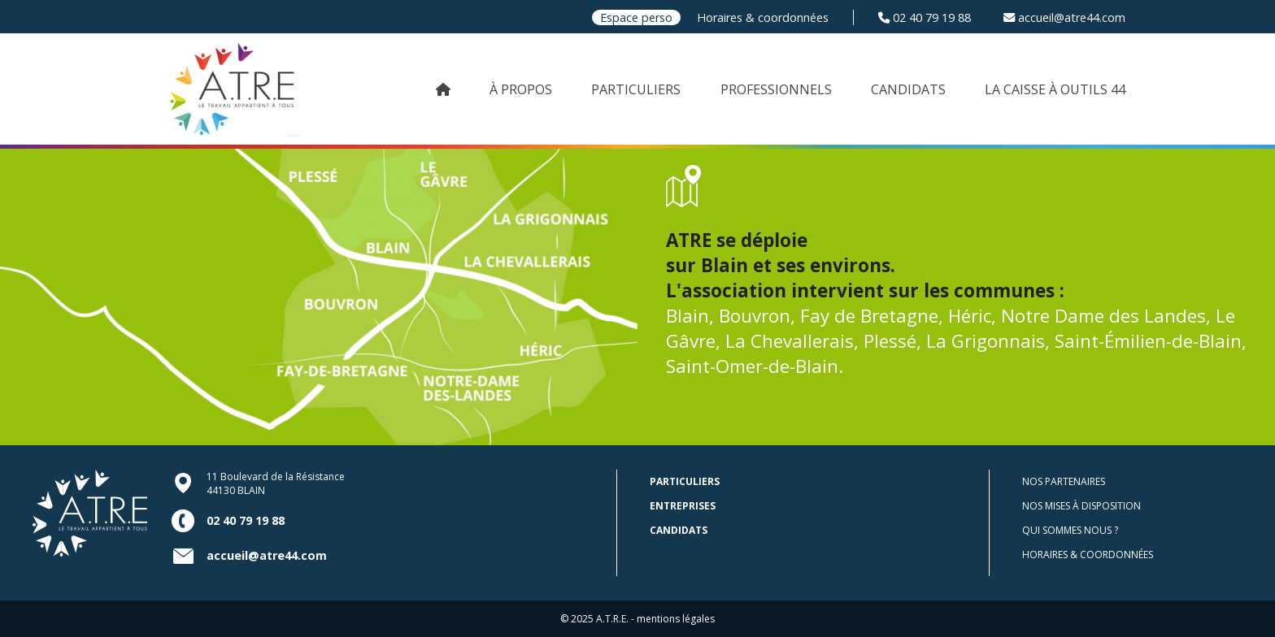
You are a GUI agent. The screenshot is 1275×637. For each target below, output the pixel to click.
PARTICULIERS (636, 89)
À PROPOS (521, 89)
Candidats (678, 530)
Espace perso (636, 17)
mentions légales (676, 619)
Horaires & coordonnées (763, 17)
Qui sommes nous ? (1070, 530)
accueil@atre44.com (1064, 17)
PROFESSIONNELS (776, 89)
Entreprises (683, 506)
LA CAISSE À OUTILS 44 (1055, 89)
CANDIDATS (908, 89)
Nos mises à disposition (1081, 506)
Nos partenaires (1063, 481)
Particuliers (685, 481)
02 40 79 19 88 (924, 17)
